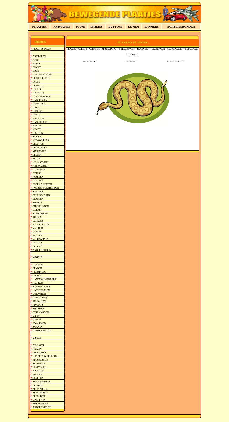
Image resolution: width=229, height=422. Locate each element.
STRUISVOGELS (41, 312)
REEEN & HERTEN (42, 184)
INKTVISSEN (39, 352)
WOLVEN (37, 242)
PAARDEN (38, 177)
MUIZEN (37, 158)
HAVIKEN (38, 283)
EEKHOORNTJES (41, 78)
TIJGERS (37, 217)
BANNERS (151, 26)
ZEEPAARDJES (40, 389)
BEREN (36, 63)
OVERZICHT (132, 61)
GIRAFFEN (38, 92)
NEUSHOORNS (40, 162)
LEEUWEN (38, 144)
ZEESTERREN (40, 392)
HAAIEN (37, 348)
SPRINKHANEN (41, 206)
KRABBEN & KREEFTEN (45, 356)
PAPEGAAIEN (40, 297)
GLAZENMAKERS (42, 96)
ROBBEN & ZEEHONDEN (46, 188)
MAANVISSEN (40, 359)
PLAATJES (39, 26)
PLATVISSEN (39, 367)
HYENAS (37, 114)
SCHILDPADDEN (41, 195)
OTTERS (37, 173)
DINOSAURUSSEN (42, 74)
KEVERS (37, 129)
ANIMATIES (62, 26)
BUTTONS (115, 26)
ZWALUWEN (39, 323)
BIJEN (36, 70)
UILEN (36, 316)
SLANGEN (38, 199)
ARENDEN (38, 264)
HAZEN (36, 107)
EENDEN (37, 268)
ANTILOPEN (39, 56)
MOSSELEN (39, 363)
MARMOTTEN (40, 151)
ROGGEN (37, 374)
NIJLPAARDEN (40, 166)
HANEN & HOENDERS (44, 279)
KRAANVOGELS (41, 286)
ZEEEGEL (38, 385)
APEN (36, 60)
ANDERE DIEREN (42, 250)
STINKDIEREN (40, 213)
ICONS (81, 26)
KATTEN (37, 125)
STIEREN (37, 209)
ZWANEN (37, 327)
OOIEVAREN (39, 294)
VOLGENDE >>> (175, 61)
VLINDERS (38, 228)
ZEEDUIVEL (39, 396)
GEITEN (37, 89)
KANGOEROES (40, 122)
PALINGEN (38, 345)
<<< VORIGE (89, 61)
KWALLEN (38, 370)
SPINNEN (37, 202)
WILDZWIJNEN (40, 239)
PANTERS (38, 180)
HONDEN (37, 111)
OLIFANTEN (39, 169)
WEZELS (37, 235)
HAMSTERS (39, 103)
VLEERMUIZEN (41, 224)
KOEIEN (37, 136)
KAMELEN (38, 118)
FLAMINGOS (39, 272)
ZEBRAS (37, 246)
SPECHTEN (38, 308)
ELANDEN (38, 85)
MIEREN (37, 155)
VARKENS (38, 220)
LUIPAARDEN (40, 147)
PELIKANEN (39, 301)
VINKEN (37, 319)
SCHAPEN (38, 191)
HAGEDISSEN (40, 100)
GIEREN (37, 275)
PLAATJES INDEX (42, 49)
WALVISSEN (39, 400)
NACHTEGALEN (41, 290)
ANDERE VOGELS (42, 330)
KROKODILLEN (41, 140)
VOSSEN (37, 231)
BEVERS (37, 67)
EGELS (36, 81)
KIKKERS (38, 133)
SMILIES (96, 26)
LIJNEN (133, 26)
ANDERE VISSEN (42, 407)
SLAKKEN (38, 378)
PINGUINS (38, 305)
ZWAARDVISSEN (42, 381)
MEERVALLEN (40, 403)
